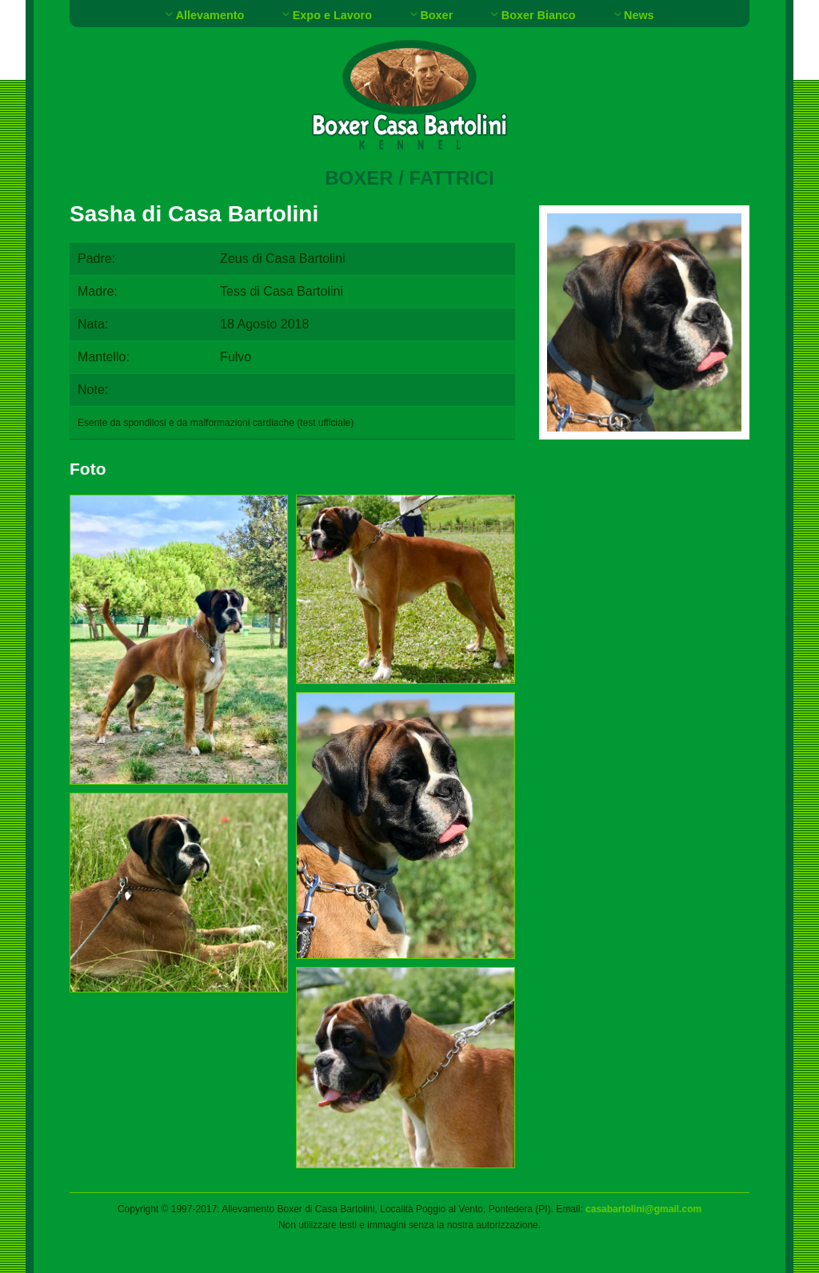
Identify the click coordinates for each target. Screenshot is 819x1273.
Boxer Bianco (538, 15)
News (639, 15)
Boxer (436, 15)
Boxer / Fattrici (409, 178)
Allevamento (210, 15)
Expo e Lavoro (332, 15)
